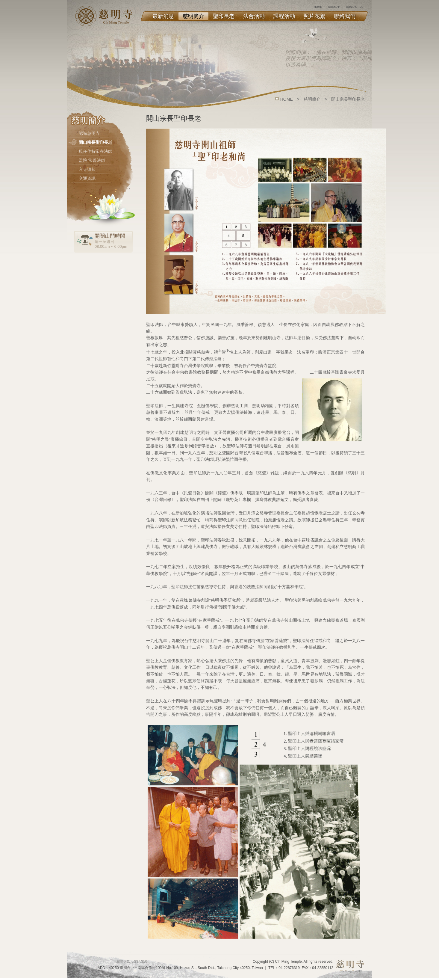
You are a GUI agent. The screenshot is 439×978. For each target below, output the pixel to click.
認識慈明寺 (89, 133)
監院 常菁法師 (92, 160)
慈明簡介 (193, 16)
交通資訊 (87, 178)
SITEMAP (334, 6)
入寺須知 (87, 169)
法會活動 (254, 16)
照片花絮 (314, 16)
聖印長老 (223, 16)
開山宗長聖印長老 (95, 142)
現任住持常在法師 (95, 151)
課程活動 (284, 16)
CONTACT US (354, 6)
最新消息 (163, 16)
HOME (318, 6)
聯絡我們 (344, 16)
